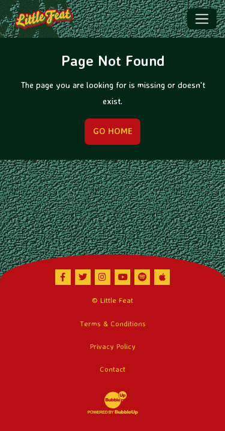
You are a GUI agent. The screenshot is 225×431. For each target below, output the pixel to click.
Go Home (113, 131)
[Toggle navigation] (202, 18)
